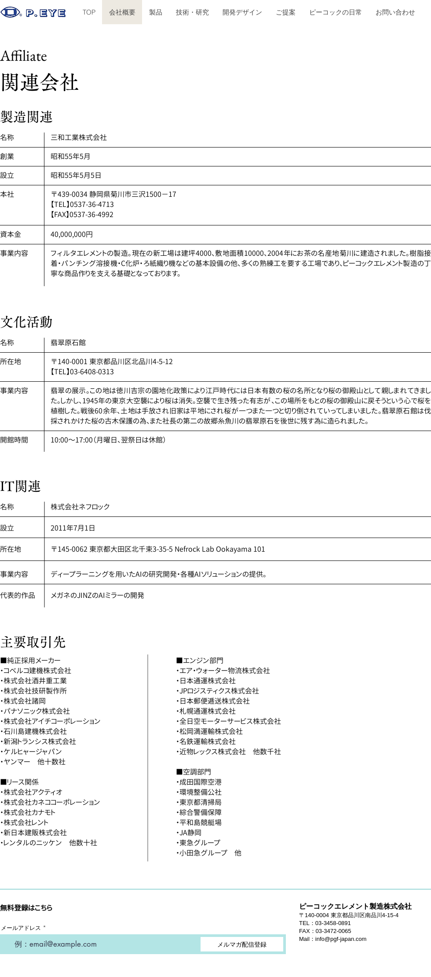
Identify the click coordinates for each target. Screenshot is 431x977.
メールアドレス (21, 928)
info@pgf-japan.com (341, 939)
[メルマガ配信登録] (242, 944)
